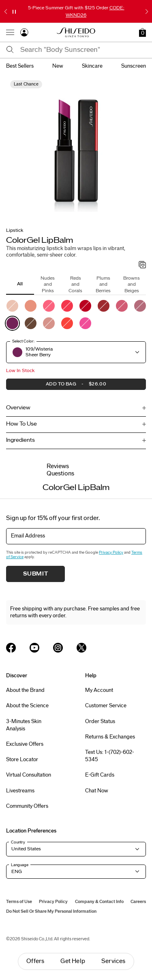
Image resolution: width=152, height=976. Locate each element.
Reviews (58, 466)
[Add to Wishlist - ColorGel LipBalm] (142, 265)
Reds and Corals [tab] (75, 284)
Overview (18, 408)
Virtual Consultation (28, 775)
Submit (35, 574)
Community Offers (27, 806)
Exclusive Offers (24, 744)
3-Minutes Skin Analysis (23, 725)
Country (18, 842)
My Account (99, 690)
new (57, 66)
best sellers (20, 66)
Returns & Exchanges (110, 737)
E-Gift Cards (99, 775)
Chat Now (96, 791)
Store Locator (22, 759)
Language (19, 865)
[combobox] (83, 50)
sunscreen (133, 66)
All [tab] (20, 283)
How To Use (21, 424)
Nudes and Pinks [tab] (48, 284)
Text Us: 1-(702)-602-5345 (109, 755)
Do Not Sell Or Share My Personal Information (51, 911)
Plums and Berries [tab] (103, 284)
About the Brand (25, 690)
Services (113, 961)
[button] (142, 32)
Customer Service (105, 705)
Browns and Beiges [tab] (131, 284)
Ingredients (20, 440)
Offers (35, 961)
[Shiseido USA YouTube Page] (34, 648)
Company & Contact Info (99, 901)
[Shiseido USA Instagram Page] (58, 648)
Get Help (72, 961)
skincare (92, 66)
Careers (138, 901)
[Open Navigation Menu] (10, 32)
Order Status (100, 721)
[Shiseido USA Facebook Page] (11, 648)
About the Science (27, 705)
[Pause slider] (14, 12)
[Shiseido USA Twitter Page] (81, 648)
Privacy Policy (111, 552)
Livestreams (20, 791)
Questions (60, 474)
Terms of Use (19, 901)
